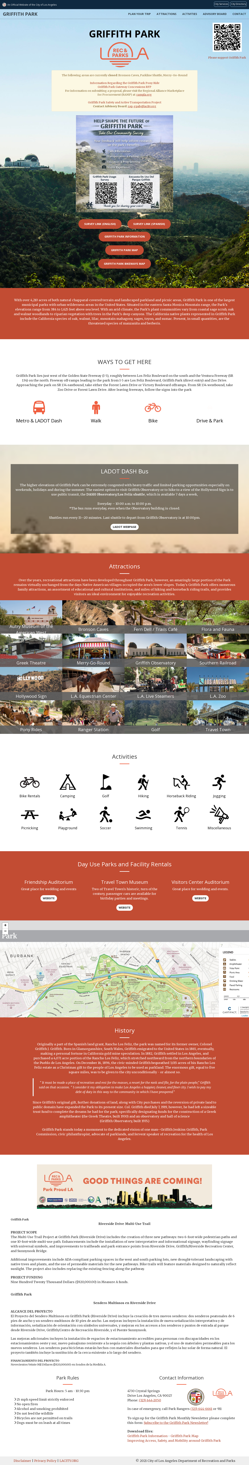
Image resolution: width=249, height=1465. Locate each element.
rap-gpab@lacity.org (142, 106)
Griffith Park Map (124, 250)
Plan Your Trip (139, 14)
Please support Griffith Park (227, 41)
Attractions (166, 14)
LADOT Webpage (124, 527)
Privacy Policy (45, 1461)
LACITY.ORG (69, 1461)
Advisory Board (215, 14)
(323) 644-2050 (150, 1400)
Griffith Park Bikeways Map (124, 263)
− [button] (5, 931)
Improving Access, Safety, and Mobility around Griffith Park (174, 1441)
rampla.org (144, 94)
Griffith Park (20, 14)
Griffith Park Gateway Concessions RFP (124, 87)
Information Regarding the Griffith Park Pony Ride (124, 83)
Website (49, 898)
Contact (239, 14)
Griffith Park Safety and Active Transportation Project (124, 102)
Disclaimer (22, 1461)
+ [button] (5, 926)
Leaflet (245, 1015)
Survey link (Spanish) (149, 224)
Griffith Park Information (124, 236)
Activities (189, 14)
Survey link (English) (100, 224)
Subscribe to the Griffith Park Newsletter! (176, 1423)
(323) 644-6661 (201, 1409)
